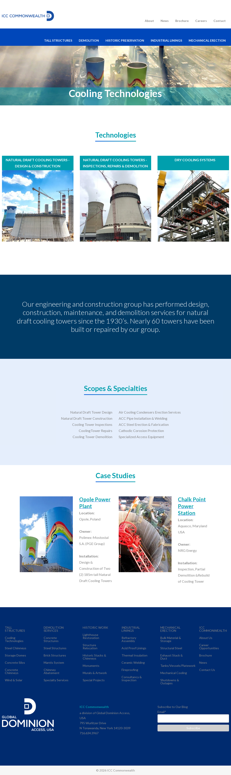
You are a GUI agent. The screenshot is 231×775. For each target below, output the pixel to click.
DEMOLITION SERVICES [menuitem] (54, 629)
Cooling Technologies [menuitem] (14, 639)
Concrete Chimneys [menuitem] (11, 671)
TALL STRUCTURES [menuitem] (58, 40)
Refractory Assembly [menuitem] (129, 639)
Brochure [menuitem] (182, 21)
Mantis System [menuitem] (54, 662)
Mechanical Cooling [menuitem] (173, 673)
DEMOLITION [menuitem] (89, 40)
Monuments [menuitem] (91, 665)
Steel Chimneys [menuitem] (15, 648)
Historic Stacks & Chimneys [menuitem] (94, 656)
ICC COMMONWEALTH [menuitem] (213, 629)
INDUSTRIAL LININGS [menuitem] (166, 40)
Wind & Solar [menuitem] (13, 680)
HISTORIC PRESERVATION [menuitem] (125, 40)
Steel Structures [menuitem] (55, 648)
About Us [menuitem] (205, 638)
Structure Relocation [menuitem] (90, 646)
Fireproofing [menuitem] (130, 670)
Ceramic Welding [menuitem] (133, 662)
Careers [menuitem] (201, 21)
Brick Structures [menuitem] (55, 655)
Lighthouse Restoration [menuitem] (91, 636)
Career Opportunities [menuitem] (209, 646)
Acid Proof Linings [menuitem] (134, 648)
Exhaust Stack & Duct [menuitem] (171, 656)
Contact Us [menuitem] (207, 670)
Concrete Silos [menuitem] (15, 662)
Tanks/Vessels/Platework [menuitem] (177, 665)
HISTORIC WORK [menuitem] (95, 627)
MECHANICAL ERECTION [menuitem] (207, 40)
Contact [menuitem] (219, 21)
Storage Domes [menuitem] (15, 655)
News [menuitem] (165, 21)
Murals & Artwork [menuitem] (95, 673)
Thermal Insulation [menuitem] (134, 655)
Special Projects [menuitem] (94, 680)
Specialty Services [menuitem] (56, 680)
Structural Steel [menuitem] (171, 648)
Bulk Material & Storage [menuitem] (170, 639)
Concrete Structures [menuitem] (51, 639)
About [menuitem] (149, 21)
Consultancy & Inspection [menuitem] (132, 678)
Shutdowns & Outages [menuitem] (169, 681)
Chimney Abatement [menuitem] (51, 671)
